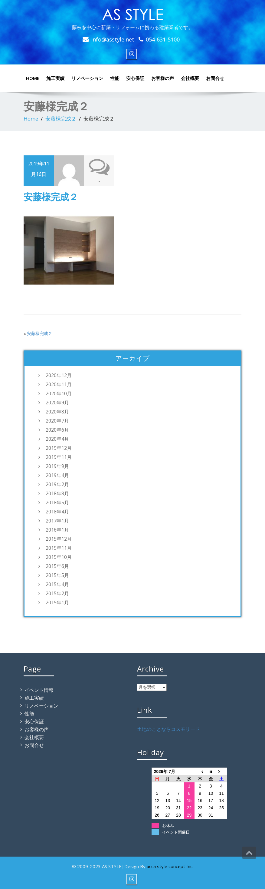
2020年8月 (57, 412)
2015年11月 (59, 548)
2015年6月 (57, 566)
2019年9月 (57, 466)
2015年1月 (57, 602)
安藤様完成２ (60, 118)
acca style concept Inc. (170, 866)
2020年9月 (57, 403)
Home (31, 118)
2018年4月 (57, 512)
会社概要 (190, 78)
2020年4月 (57, 439)
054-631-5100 (163, 39)
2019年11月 (59, 457)
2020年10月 (59, 393)
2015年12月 (59, 539)
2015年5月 (57, 575)
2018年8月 (57, 493)
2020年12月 (59, 375)
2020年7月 (57, 421)
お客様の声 (162, 78)
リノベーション (87, 78)
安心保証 (135, 78)
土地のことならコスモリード (168, 729)
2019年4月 (57, 475)
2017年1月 (57, 521)
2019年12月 (59, 448)
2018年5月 (57, 502)
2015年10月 (59, 557)
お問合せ (215, 78)
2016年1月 (57, 530)
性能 (114, 78)
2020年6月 (57, 430)
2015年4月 (57, 584)
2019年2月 (57, 484)
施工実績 (55, 78)
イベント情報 (39, 690)
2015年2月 (57, 593)
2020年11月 (59, 384)
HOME (32, 78)
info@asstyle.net (112, 39)
